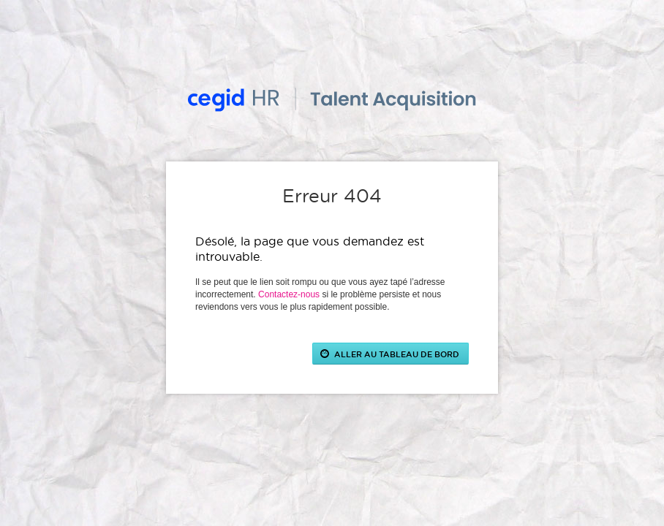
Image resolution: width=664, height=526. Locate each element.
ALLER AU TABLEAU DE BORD (396, 353)
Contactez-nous (289, 294)
